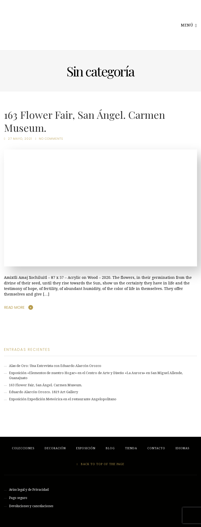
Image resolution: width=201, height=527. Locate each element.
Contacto (156, 448)
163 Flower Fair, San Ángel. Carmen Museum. (84, 121)
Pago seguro (18, 498)
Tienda (131, 448)
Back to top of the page (101, 464)
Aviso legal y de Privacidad (29, 490)
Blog (110, 448)
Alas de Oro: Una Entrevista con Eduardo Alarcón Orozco (55, 366)
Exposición (85, 448)
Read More (14, 307)
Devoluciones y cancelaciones (31, 506)
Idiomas (182, 448)
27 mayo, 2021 (20, 139)
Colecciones (23, 448)
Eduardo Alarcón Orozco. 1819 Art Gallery (43, 392)
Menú (189, 25)
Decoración (55, 448)
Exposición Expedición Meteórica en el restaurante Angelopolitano (62, 399)
